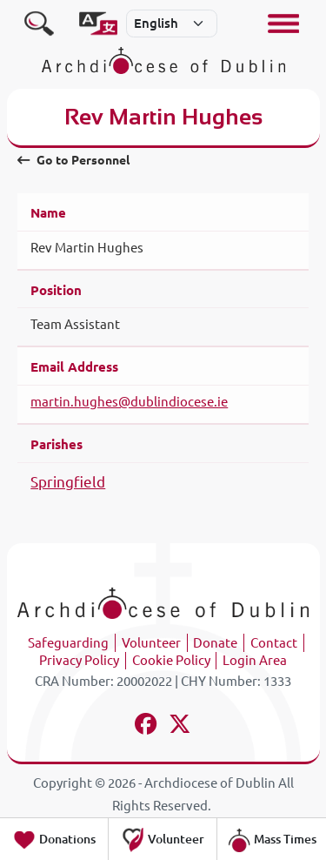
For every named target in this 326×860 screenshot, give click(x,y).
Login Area (255, 660)
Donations (54, 840)
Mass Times (271, 840)
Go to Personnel (73, 160)
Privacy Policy (79, 660)
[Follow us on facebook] (146, 726)
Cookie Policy (171, 660)
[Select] (172, 23)
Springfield (67, 482)
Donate (215, 642)
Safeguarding (68, 642)
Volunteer (151, 642)
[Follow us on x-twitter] (180, 726)
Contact (273, 642)
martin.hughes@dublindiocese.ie (129, 401)
